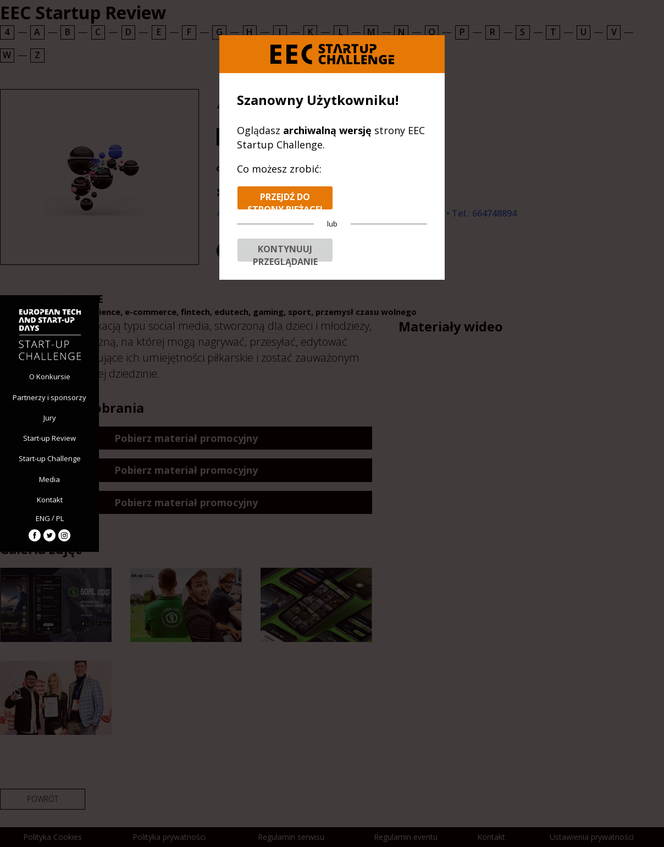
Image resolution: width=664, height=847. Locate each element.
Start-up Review (49, 438)
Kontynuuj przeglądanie (285, 252)
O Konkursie (49, 376)
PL (60, 518)
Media (49, 479)
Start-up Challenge (50, 458)
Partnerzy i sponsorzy (49, 397)
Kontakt (50, 500)
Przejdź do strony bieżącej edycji (285, 200)
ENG (43, 518)
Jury (49, 418)
